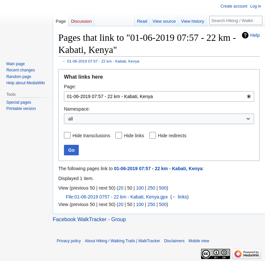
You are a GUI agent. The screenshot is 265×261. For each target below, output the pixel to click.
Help (255, 35)
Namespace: (77, 109)
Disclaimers (174, 241)
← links (179, 196)
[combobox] (159, 96)
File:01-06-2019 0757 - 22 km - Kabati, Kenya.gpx (117, 196)
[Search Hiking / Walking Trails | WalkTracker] (235, 20)
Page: (70, 86)
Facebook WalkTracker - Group (89, 219)
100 (140, 188)
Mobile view (199, 241)
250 (151, 188)
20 (121, 188)
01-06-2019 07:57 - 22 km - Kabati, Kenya (103, 61)
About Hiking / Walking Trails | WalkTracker (122, 241)
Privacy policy (69, 241)
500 (162, 188)
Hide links (134, 135)
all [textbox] (70, 118)
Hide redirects (172, 135)
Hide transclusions (91, 135)
